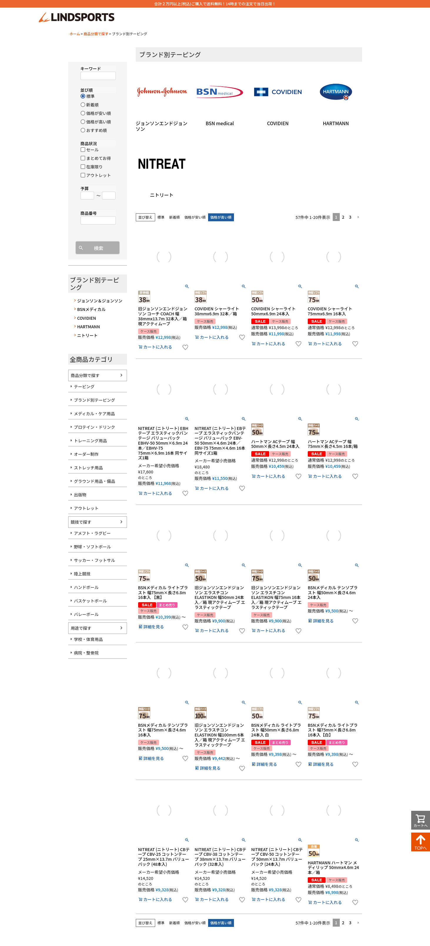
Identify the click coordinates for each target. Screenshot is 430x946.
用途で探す (81, 628)
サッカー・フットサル (94, 560)
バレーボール (86, 614)
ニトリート (87, 335)
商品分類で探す (95, 33)
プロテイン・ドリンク (94, 427)
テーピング (84, 386)
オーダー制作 (86, 454)
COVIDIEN (86, 318)
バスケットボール (90, 601)
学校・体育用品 (88, 639)
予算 (85, 188)
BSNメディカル (91, 309)
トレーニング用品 (90, 440)
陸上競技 (82, 574)
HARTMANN (88, 326)
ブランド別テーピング (94, 400)
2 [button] (343, 217)
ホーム (75, 33)
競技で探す (81, 522)
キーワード (91, 68)
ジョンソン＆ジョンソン (100, 301)
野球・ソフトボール (92, 547)
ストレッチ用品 (88, 468)
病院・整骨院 (86, 653)
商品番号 (89, 213)
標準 (161, 217)
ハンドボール (86, 587)
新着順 (174, 217)
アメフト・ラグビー (92, 533)
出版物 (80, 495)
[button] (358, 217)
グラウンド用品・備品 (94, 481)
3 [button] (350, 217)
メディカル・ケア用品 (94, 413)
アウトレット (86, 508)
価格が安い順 (195, 217)
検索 (98, 248)
